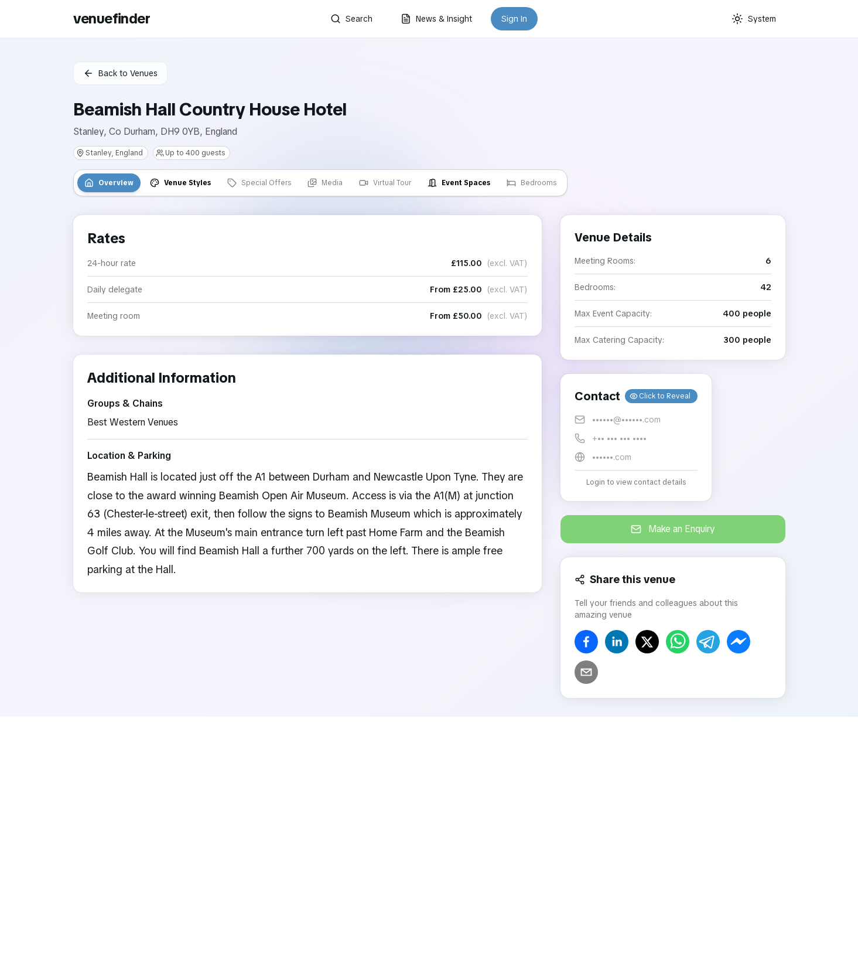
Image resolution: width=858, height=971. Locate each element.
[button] (636, 437)
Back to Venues (120, 73)
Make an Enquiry (673, 529)
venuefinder (111, 18)
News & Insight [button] (436, 18)
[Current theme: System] (753, 18)
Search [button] (351, 18)
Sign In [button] (514, 18)
